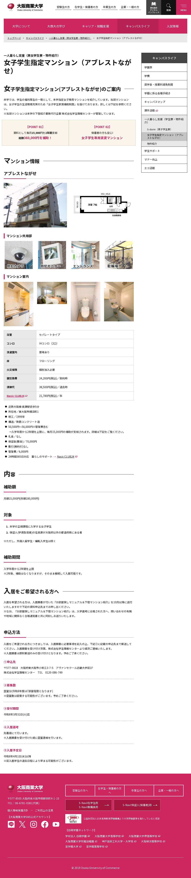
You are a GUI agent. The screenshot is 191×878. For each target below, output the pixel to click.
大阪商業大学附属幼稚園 (79, 841)
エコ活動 (149, 168)
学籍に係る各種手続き (157, 93)
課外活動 (149, 110)
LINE (11, 824)
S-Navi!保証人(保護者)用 (137, 805)
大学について (21, 26)
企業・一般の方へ (168, 790)
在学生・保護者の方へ (109, 790)
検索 (168, 10)
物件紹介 (152, 143)
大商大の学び (56, 26)
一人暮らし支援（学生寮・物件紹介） (164, 120)
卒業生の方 (109, 7)
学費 (147, 76)
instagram (33, 824)
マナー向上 (150, 159)
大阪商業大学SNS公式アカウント (29, 817)
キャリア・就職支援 (95, 26)
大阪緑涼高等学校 (151, 841)
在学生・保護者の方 (86, 7)
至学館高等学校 (95, 846)
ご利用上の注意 (44, 810)
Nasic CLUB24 (15, 396)
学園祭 (148, 67)
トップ (14, 38)
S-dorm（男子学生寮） (160, 129)
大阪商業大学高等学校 (108, 836)
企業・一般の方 (130, 7)
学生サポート (152, 151)
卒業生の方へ (139, 790)
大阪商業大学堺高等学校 (143, 836)
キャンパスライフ (138, 26)
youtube (56, 824)
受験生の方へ (80, 790)
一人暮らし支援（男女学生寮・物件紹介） (70, 38)
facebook (44, 824)
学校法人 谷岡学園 (76, 836)
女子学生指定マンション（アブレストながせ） (119, 38)
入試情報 (173, 26)
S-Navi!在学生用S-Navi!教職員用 (88, 805)
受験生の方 (63, 7)
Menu (184, 7)
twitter (22, 824)
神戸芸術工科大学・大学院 (117, 841)
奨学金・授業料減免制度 (158, 84)
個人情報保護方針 (17, 810)
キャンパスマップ (154, 102)
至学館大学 (71, 846)
